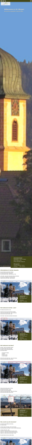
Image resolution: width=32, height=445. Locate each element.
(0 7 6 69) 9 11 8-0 (18, 260)
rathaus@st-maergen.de (20, 261)
